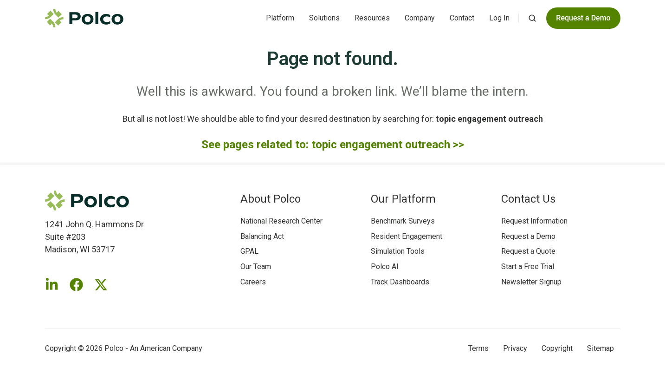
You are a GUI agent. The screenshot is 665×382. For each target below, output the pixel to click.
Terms (478, 348)
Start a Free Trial (527, 266)
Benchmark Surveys (403, 221)
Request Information (534, 221)
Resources (372, 17)
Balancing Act (262, 236)
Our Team (255, 266)
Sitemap (600, 348)
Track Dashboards (400, 281)
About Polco (270, 198)
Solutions (324, 17)
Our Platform (403, 198)
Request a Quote (528, 251)
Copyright (557, 348)
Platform (280, 17)
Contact (462, 17)
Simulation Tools (398, 251)
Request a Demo (528, 236)
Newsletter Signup (531, 281)
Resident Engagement (406, 236)
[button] (532, 18)
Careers (253, 281)
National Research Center (281, 221)
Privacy (515, 348)
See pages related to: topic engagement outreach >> (332, 144)
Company (420, 17)
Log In (499, 17)
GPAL (249, 251)
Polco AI (385, 266)
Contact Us (528, 198)
